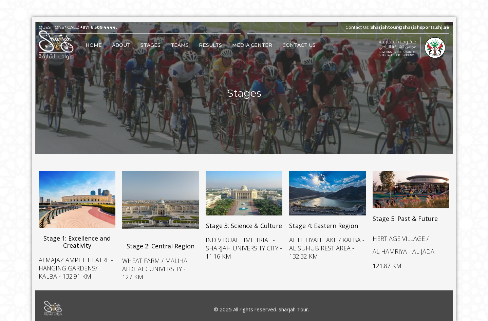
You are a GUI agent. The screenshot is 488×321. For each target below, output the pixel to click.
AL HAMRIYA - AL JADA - (405, 249)
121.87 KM (387, 263)
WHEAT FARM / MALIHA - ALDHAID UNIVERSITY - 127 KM (156, 264)
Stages (150, 45)
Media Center (252, 45)
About (121, 45)
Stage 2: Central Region (160, 243)
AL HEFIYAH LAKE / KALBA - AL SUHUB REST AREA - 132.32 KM (326, 246)
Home (94, 45)
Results (210, 45)
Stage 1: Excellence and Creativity (77, 239)
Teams (180, 45)
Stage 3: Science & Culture (244, 225)
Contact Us (299, 45)
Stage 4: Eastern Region (323, 225)
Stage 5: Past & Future (405, 217)
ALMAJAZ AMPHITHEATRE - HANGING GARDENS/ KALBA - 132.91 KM (76, 263)
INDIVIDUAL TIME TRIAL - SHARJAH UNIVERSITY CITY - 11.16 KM (244, 246)
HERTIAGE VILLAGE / (401, 236)
